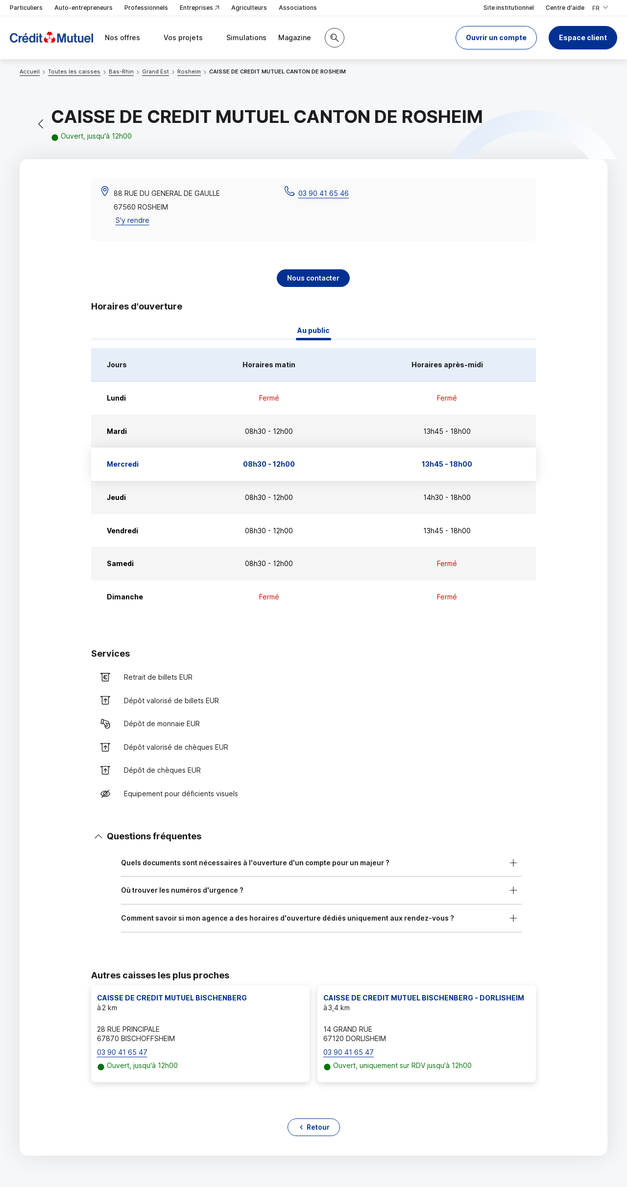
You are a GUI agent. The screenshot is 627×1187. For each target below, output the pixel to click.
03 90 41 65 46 (323, 193)
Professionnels (146, 7)
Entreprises (199, 8)
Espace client (583, 37)
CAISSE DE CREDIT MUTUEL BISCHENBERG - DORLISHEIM (423, 998)
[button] (496, 37)
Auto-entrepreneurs (83, 7)
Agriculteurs (249, 7)
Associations (298, 7)
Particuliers (26, 7)
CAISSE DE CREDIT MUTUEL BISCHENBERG (172, 998)
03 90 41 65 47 (122, 1052)
